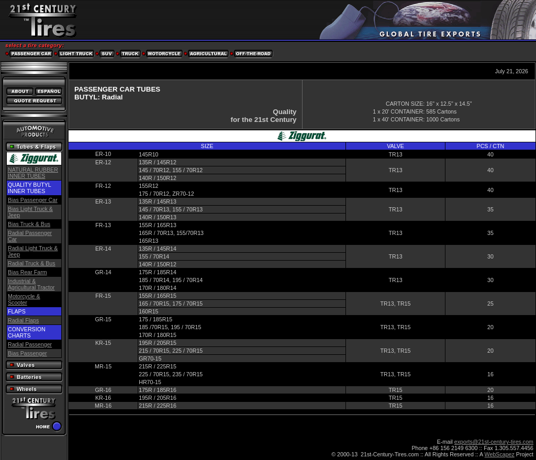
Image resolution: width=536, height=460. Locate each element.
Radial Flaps (23, 320)
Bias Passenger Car (33, 200)
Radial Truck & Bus (31, 263)
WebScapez (500, 454)
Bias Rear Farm (27, 272)
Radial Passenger (30, 344)
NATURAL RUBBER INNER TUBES (33, 172)
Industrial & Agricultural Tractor (31, 284)
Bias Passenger (27, 353)
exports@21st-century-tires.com (493, 442)
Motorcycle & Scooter (24, 299)
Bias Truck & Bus (29, 224)
